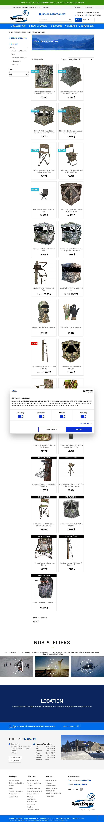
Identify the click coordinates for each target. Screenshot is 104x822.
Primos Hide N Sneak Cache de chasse (44, 250)
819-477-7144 (81, 15)
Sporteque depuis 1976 (88, 810)
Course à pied (13, 796)
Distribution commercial (35, 791)
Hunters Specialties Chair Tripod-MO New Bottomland (44, 171)
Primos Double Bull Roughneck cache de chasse (71, 210)
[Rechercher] (55, 20)
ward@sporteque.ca (80, 784)
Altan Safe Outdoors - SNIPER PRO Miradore (44, 485)
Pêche (11, 788)
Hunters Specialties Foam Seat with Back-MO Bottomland (44, 92)
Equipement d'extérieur (16, 783)
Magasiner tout (19, 26)
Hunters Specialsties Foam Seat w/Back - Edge (44, 446)
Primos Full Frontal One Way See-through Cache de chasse (71, 250)
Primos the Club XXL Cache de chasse (71, 525)
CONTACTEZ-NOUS (87, 26)
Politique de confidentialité (55, 820)
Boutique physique (14, 820)
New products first (81, 59)
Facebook (81, 789)
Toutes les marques (39, 26)
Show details (84, 423)
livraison (30, 820)
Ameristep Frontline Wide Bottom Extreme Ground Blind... (71, 92)
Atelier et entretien (33, 810)
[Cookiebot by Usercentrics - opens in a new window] (84, 391)
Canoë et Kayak (14, 780)
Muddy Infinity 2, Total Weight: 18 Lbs (71, 289)
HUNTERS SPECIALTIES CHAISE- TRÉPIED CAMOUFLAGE (44, 525)
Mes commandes (51, 780)
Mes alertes (50, 796)
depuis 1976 (51, 818)
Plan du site (31, 804)
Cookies (30, 796)
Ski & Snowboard (14, 794)
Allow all (79, 429)
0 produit (88, 20)
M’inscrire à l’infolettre (71, 726)
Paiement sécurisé (33, 788)
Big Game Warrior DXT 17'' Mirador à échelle (44, 367)
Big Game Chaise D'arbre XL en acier (44, 289)
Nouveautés (57, 26)
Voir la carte (16, 757)
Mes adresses (51, 786)
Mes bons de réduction (53, 793)
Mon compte (50, 776)
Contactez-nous (32, 780)
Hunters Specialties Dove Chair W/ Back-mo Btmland (71, 171)
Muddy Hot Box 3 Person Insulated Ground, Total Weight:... (71, 132)
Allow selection (52, 429)
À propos (30, 786)
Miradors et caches (18, 38)
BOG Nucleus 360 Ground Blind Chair (44, 210)
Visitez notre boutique (94, 15)
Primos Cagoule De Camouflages (44, 327)
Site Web (16, 761)
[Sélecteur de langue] (78, 7)
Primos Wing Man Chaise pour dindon (44, 564)
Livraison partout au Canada (53, 14)
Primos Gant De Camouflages (71, 327)
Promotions (72, 26)
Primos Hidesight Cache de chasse (71, 367)
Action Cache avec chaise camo (44, 602)
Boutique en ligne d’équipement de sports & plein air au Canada (31, 7)
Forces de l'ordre (32, 794)
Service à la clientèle (34, 783)
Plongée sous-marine (16, 791)
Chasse (11, 786)
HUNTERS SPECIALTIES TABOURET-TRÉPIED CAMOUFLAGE (71, 485)
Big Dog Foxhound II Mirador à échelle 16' (71, 564)
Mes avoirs (49, 783)
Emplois (30, 807)
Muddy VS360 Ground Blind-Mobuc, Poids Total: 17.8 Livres (44, 132)
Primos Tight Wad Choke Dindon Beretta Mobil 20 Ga (71, 446)
